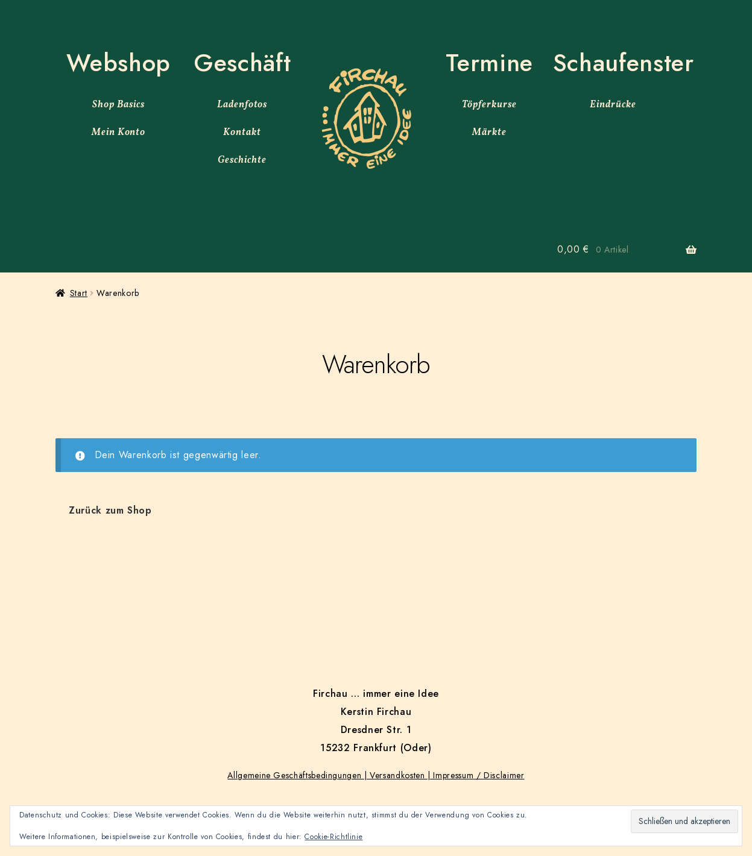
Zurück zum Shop (110, 510)
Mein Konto (119, 132)
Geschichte (242, 160)
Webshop (118, 63)
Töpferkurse (489, 105)
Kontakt (242, 132)
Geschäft (242, 63)
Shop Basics (118, 105)
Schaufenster (623, 63)
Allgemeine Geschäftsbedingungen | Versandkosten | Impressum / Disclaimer (375, 775)
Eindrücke (613, 105)
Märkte (489, 132)
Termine (489, 63)
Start (78, 293)
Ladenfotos (242, 105)
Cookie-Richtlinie (333, 836)
